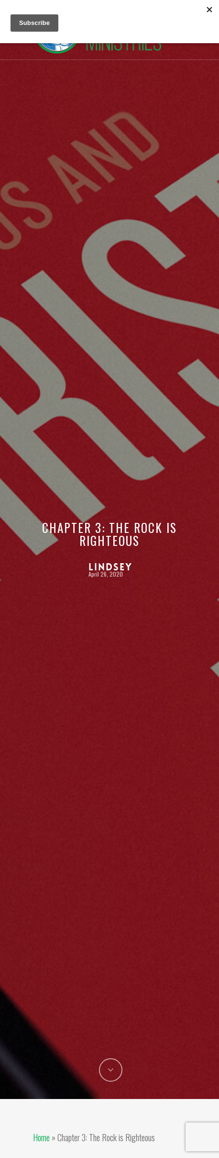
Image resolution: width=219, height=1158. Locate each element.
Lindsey (110, 567)
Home (41, 1137)
